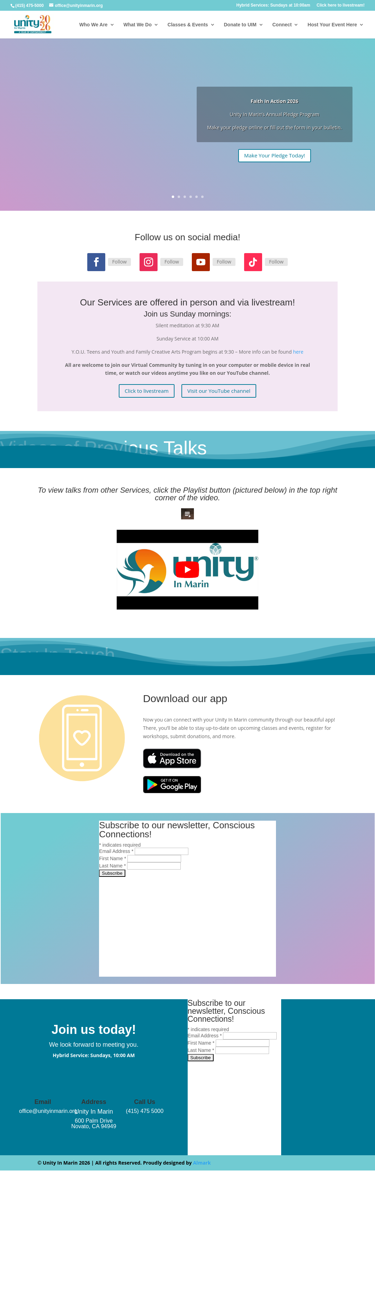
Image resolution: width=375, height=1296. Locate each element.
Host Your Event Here (332, 24)
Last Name (113, 866)
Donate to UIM (240, 24)
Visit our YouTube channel (218, 390)
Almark (202, 1162)
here (298, 351)
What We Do (138, 24)
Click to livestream (147, 390)
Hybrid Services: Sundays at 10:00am (273, 5)
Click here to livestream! (340, 5)
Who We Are (93, 24)
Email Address (117, 851)
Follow (119, 261)
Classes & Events (188, 24)
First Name (113, 858)
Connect (282, 24)
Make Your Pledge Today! (274, 155)
